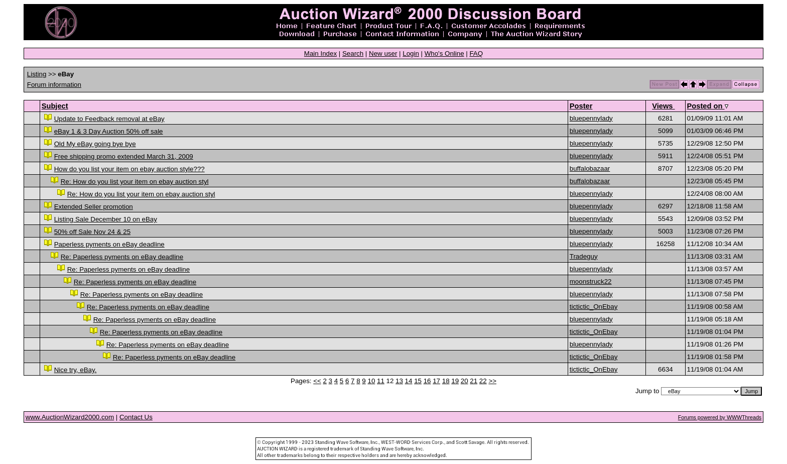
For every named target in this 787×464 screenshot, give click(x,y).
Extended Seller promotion (93, 206)
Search (352, 53)
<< (317, 381)
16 (427, 381)
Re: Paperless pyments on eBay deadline (122, 257)
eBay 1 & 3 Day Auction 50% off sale (108, 131)
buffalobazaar (590, 168)
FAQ (476, 53)
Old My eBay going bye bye (95, 144)
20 (464, 381)
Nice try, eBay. (75, 370)
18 (446, 381)
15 (418, 381)
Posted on (707, 106)
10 (371, 381)
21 (473, 381)
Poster (581, 106)
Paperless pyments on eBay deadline (109, 244)
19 (455, 381)
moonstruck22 (591, 281)
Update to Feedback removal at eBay (109, 119)
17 (436, 381)
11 (380, 381)
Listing (37, 74)
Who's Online (444, 53)
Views (663, 106)
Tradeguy (584, 256)
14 (409, 381)
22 (483, 381)
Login (411, 53)
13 (399, 381)
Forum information (54, 84)
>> (492, 381)
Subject (55, 106)
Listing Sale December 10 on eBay (105, 219)
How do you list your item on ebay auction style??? (129, 169)
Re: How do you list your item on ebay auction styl (135, 181)
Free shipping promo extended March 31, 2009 (123, 156)
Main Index (320, 53)
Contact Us (136, 417)
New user (383, 53)
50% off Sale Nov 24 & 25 (92, 232)
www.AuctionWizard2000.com (70, 417)
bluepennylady (591, 118)
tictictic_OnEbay (594, 306)
